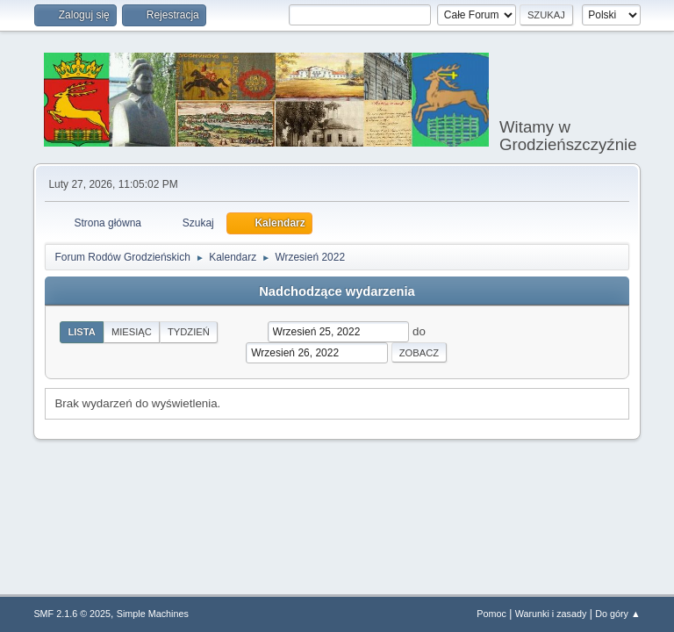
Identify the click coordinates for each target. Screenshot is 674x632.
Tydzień (189, 332)
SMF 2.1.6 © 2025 (72, 613)
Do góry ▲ (617, 613)
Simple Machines (153, 613)
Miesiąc (131, 332)
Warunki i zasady (551, 613)
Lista (82, 332)
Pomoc (491, 613)
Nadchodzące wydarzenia (337, 291)
